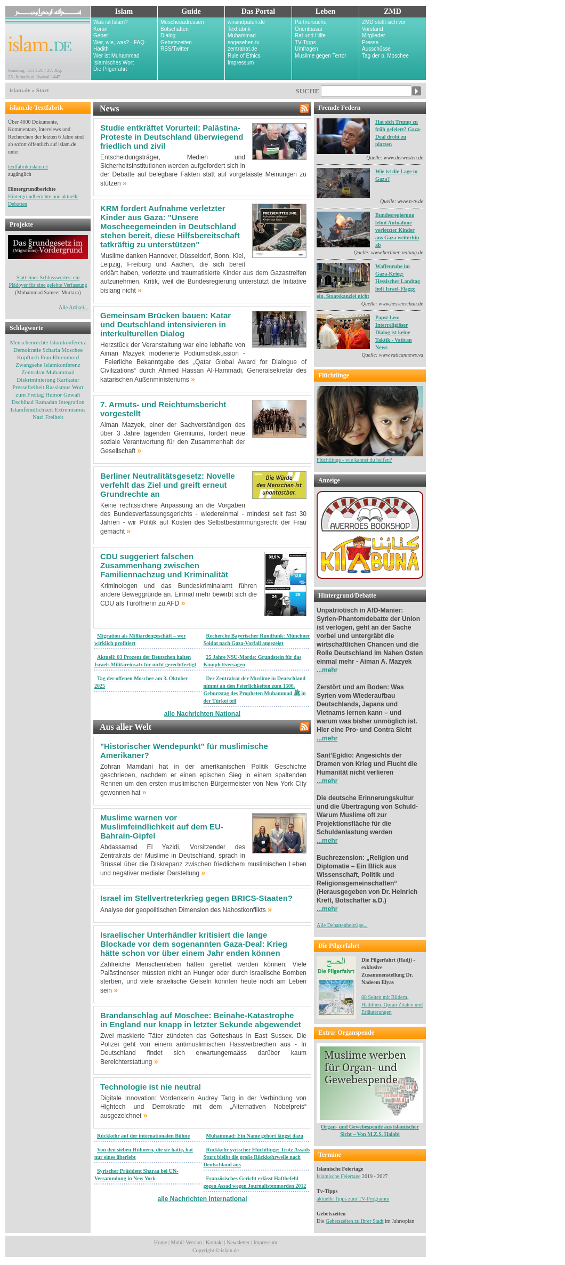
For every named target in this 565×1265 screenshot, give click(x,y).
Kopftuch (28, 357)
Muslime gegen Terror (320, 56)
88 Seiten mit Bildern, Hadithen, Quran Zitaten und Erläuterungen (392, 1004)
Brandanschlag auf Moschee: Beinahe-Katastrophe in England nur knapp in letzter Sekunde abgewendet (200, 1020)
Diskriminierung (36, 379)
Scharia (51, 350)
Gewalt (71, 394)
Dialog (167, 35)
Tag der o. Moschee (385, 56)
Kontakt (214, 1242)
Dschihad (23, 402)
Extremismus (69, 409)
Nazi (38, 417)
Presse (370, 42)
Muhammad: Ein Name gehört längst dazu (255, 1136)
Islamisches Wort (113, 63)
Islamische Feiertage (338, 1176)
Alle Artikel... (73, 307)
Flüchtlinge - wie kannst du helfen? (370, 457)
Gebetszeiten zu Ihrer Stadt (355, 1221)
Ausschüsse (376, 49)
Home (160, 1242)
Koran (100, 29)
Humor (53, 394)
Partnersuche (310, 22)
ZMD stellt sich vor (384, 22)
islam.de (20, 90)
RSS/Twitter (174, 49)
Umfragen (306, 49)
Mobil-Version (186, 1242)
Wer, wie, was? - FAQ (118, 42)
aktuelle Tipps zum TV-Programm (353, 1199)
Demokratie (27, 350)
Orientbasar (308, 29)
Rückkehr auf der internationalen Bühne (143, 1136)
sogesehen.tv (244, 42)
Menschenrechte (29, 342)
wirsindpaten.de (246, 22)
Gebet (100, 35)
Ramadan (46, 402)
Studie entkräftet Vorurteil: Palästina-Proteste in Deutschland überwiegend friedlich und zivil (171, 136)
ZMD (392, 11)
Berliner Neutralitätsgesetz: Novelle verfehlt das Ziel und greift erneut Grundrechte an (167, 484)
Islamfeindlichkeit (32, 409)
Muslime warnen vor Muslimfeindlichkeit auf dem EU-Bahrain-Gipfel (161, 826)
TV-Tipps (305, 42)
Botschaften (174, 29)
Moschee (72, 350)
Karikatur (68, 379)
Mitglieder (373, 35)
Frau (46, 357)
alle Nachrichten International (202, 1199)
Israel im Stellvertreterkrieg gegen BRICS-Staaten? (196, 898)
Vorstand (372, 29)
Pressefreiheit (28, 387)
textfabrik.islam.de (28, 167)
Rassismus (58, 387)
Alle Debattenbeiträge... (342, 925)
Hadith (101, 49)
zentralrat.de (242, 49)
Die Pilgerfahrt (110, 69)
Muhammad (242, 35)
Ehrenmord (66, 357)
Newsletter (238, 1242)
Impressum (241, 63)
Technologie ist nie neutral (150, 1086)
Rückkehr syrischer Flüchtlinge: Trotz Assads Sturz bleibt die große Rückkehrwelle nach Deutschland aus (257, 1157)
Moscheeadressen (182, 22)
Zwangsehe (28, 364)
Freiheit (54, 417)
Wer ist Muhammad (116, 56)
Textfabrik (239, 29)
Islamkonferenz (68, 342)
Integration (71, 402)
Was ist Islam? (110, 22)
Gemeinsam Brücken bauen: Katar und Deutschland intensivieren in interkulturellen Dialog (165, 324)
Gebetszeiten (176, 42)
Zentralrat (32, 372)
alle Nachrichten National (202, 714)
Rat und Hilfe (310, 35)
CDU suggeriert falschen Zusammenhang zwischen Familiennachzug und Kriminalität (164, 565)
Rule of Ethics (244, 56)
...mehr (327, 670)
